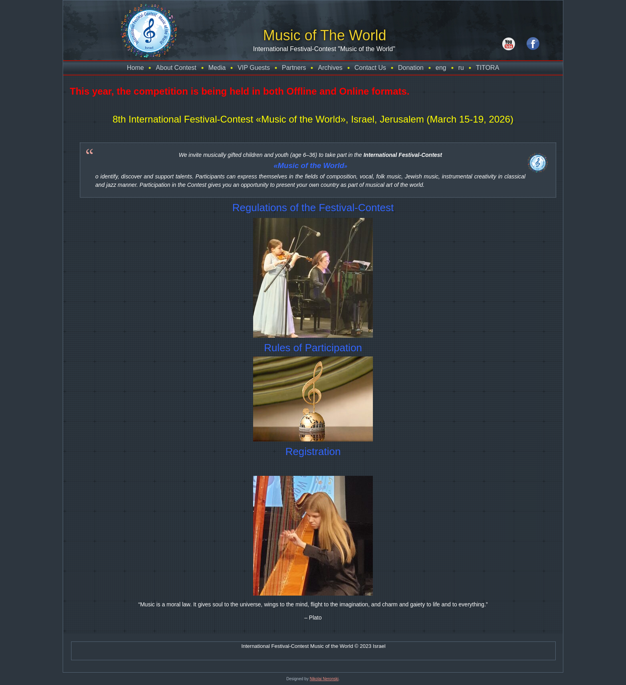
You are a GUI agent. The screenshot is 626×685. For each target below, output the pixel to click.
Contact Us (370, 67)
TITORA (487, 67)
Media (217, 67)
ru (461, 67)
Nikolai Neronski (324, 679)
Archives (330, 67)
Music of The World (324, 35)
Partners (294, 67)
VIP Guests (254, 67)
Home (135, 67)
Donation (411, 67)
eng (441, 67)
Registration (313, 451)
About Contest (176, 67)
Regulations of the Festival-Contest (313, 208)
